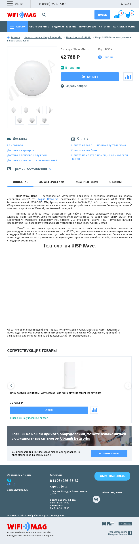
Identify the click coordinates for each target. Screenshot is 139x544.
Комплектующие (124, 26)
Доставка (17, 139)
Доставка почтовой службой (27, 155)
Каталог (21, 26)
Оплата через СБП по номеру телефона (98, 145)
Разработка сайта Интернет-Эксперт (120, 533)
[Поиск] (102, 14)
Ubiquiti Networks (47, 199)
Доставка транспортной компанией (32, 160)
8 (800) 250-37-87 (52, 4)
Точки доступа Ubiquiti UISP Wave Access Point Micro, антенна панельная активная (55, 393)
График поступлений (27, 169)
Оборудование (39, 26)
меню (15, 4)
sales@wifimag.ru (17, 490)
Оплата (83, 139)
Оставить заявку (109, 453)
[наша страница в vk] (96, 499)
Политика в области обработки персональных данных (36, 515)
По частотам (87, 26)
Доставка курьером (20, 150)
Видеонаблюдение (64, 26)
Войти (126, 4)
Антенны (104, 26)
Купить (90, 77)
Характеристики (51, 182)
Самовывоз (15, 145)
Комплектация (86, 182)
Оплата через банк (84, 150)
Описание (20, 182)
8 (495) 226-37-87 (64, 481)
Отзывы (115, 182)
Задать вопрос (74, 86)
